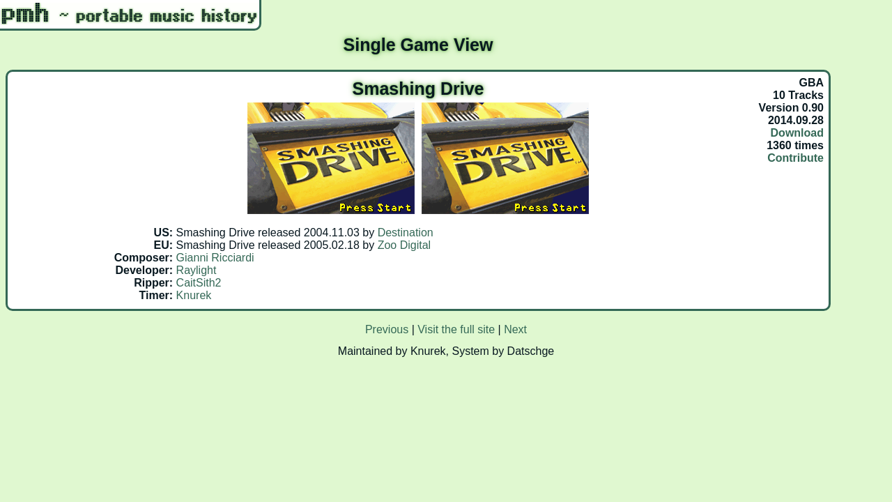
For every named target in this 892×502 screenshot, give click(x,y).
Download (797, 133)
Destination (405, 232)
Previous (386, 329)
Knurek (194, 295)
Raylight (196, 270)
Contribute (795, 158)
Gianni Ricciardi (215, 258)
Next (515, 329)
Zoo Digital (404, 245)
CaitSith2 (199, 283)
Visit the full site (456, 329)
